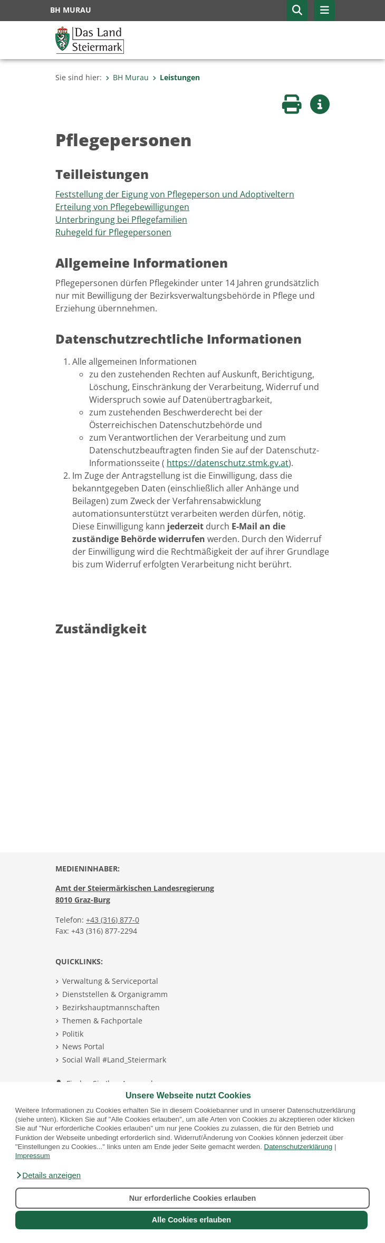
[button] (48, 1175)
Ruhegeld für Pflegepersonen (113, 232)
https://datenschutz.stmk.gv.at (227, 463)
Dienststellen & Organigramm (115, 994)
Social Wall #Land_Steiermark (114, 1060)
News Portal (83, 1046)
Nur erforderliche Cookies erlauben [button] (192, 1198)
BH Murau (127, 77)
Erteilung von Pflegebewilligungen (122, 207)
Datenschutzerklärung (298, 1147)
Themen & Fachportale (102, 1021)
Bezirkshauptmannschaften (111, 1007)
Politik (72, 1034)
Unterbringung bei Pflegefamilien (121, 219)
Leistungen (176, 77)
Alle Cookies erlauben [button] (191, 1220)
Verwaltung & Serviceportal (110, 981)
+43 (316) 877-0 (112, 920)
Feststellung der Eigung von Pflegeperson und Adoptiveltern (174, 194)
